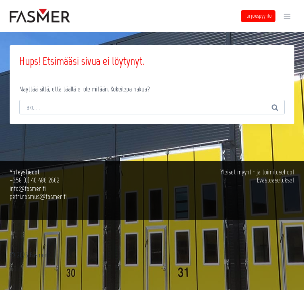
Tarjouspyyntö (258, 15)
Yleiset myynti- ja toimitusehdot (257, 172)
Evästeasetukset (275, 180)
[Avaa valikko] (286, 16)
